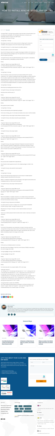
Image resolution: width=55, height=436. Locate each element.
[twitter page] (3, 419)
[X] (4, 297)
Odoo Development (28, 411)
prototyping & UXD (4, 413)
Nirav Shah (8, 29)
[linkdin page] (4, 419)
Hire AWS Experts (27, 406)
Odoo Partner (28, 408)
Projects (40, 2)
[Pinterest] (8, 297)
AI (22, 2)
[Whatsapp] (10, 297)
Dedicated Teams (4, 411)
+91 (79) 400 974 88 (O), (41, 428)
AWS (16, 406)
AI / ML (20, 406)
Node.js (21, 408)
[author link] (3, 307)
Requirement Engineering (6, 405)
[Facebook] (2, 297)
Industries (36, 2)
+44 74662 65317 (40, 414)
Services (25, 2)
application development (6, 407)
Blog (49, 2)
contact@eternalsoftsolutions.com (43, 433)
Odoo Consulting (18, 411)
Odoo (31, 2)
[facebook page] (1, 419)
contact (52, 2)
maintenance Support (5, 409)
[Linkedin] (6, 297)
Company (45, 2)
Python (16, 408)
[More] (12, 297)
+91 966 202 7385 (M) (50, 428)
